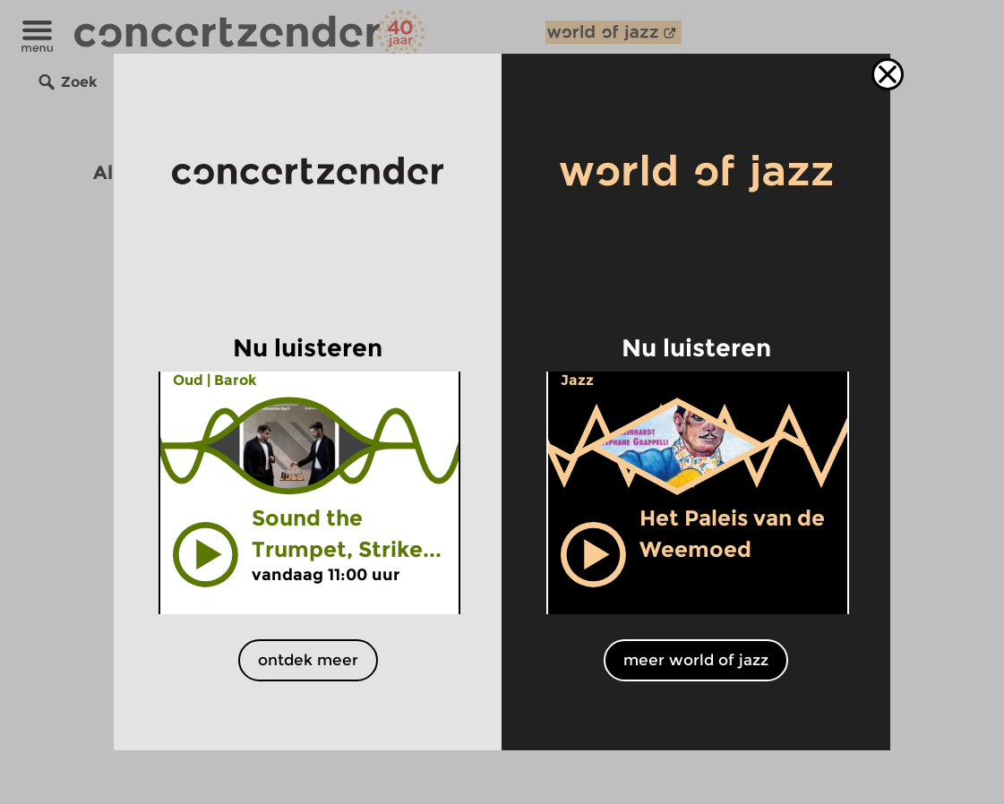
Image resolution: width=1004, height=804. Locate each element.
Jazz (577, 380)
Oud (188, 380)
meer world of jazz (695, 660)
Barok (235, 380)
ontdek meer (308, 660)
